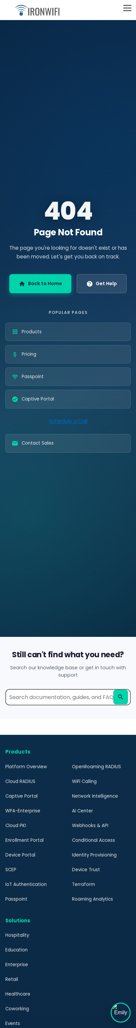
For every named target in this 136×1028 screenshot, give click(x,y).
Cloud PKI (15, 825)
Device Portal (19, 855)
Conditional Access (93, 840)
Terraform (83, 884)
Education (16, 950)
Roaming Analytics (92, 899)
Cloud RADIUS (20, 781)
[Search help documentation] (68, 697)
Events (12, 1023)
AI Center (82, 811)
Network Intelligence (94, 796)
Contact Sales (32, 443)
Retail (11, 979)
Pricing (24, 354)
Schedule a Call (68, 421)
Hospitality (16, 935)
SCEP (10, 870)
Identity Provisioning (94, 855)
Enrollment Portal (24, 840)
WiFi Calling (84, 781)
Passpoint (27, 376)
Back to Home (41, 283)
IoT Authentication (25, 884)
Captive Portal (32, 399)
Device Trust (85, 870)
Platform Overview (25, 767)
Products (26, 331)
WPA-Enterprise (22, 811)
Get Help (101, 283)
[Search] (120, 697)
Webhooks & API (89, 825)
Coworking (17, 1009)
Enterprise (16, 964)
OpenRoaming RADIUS (96, 767)
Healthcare (17, 994)
